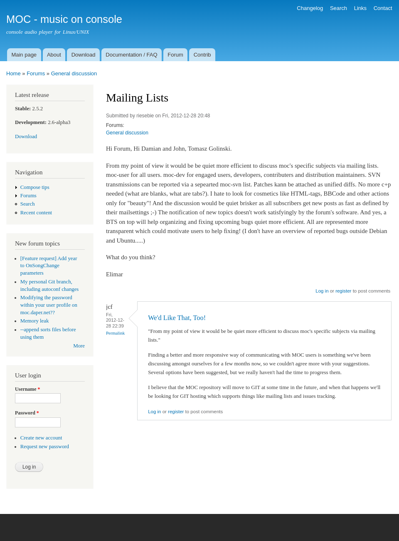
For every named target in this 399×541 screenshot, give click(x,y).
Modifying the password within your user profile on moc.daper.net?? (48, 305)
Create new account (41, 438)
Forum (175, 55)
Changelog (310, 8)
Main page (24, 55)
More (79, 346)
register (343, 290)
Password (27, 413)
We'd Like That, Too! (177, 318)
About (54, 55)
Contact (383, 8)
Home (13, 73)
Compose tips (34, 187)
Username (27, 389)
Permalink (115, 332)
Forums (36, 73)
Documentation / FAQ (131, 55)
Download (83, 55)
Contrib (202, 55)
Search (338, 8)
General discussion (74, 73)
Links (360, 8)
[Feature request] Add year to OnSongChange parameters (48, 266)
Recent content (36, 213)
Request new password (44, 446)
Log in (321, 290)
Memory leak (34, 321)
